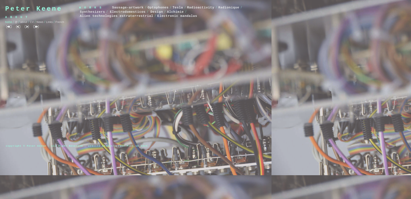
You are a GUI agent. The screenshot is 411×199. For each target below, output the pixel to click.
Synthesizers (92, 12)
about (23, 22)
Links (49, 22)
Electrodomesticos (128, 12)
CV (32, 22)
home (8, 22)
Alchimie (175, 12)
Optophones (158, 8)
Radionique (228, 8)
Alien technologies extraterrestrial (116, 16)
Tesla (178, 8)
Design (156, 12)
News (40, 22)
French (59, 22)
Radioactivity (200, 8)
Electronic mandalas (177, 16)
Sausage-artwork (128, 8)
